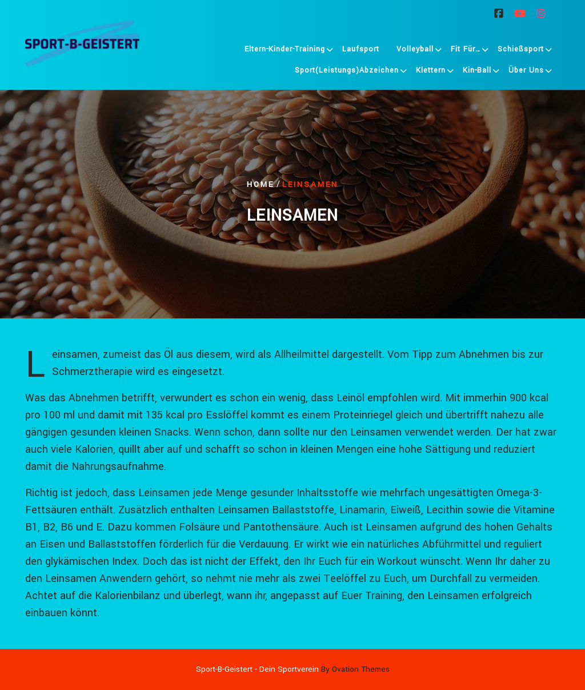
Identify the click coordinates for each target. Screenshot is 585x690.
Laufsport (360, 51)
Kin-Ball (477, 72)
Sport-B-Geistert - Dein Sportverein (293, 669)
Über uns (526, 72)
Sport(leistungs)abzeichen (347, 72)
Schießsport (521, 51)
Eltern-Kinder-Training (285, 51)
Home (260, 183)
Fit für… (465, 51)
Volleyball (415, 51)
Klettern (431, 72)
